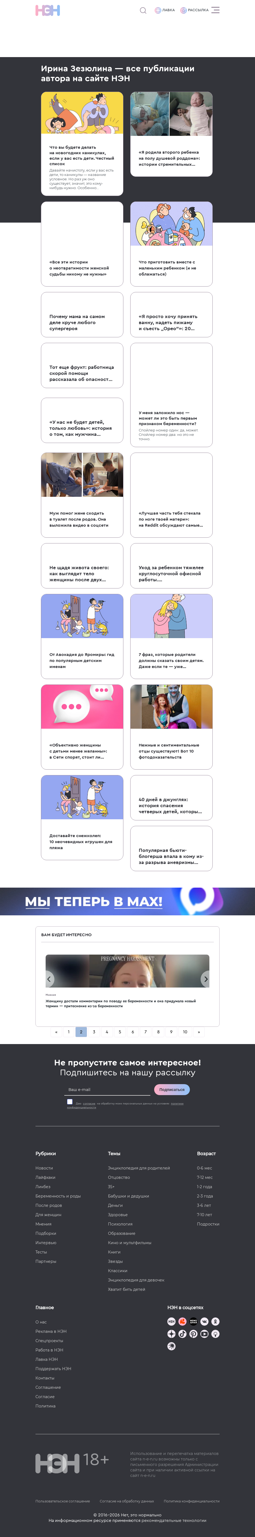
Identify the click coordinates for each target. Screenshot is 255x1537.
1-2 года (204, 1186)
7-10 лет (204, 1214)
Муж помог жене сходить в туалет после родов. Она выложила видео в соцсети (79, 519)
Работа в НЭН (49, 1350)
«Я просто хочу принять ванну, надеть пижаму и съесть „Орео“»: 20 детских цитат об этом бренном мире (168, 323)
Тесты (41, 1252)
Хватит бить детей (126, 1289)
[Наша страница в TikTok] (182, 1334)
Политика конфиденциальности (192, 1501)
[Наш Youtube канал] (204, 1334)
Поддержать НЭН (53, 1368)
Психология (120, 1224)
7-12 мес (205, 1177)
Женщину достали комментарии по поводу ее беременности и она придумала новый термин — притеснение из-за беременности (121, 1003)
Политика (45, 1406)
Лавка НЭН (46, 1359)
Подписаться (172, 1089)
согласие (89, 1103)
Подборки (45, 1233)
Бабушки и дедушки (128, 1196)
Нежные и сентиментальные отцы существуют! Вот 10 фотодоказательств (169, 751)
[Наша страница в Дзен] (171, 1334)
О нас (41, 1322)
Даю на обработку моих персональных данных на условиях (125, 1105)
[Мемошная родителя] (193, 1322)
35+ (111, 1186)
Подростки (208, 1224)
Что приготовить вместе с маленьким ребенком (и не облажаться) (167, 268)
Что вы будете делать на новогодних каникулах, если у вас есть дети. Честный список (81, 155)
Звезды (115, 1261)
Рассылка (194, 10)
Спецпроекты (49, 1340)
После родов (48, 1205)
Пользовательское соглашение (62, 1501)
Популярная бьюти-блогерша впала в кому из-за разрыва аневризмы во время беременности (171, 856)
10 (185, 1032)
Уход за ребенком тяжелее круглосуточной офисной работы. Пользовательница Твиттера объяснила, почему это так (171, 574)
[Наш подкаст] (171, 1347)
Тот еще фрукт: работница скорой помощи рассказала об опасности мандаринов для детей (81, 373)
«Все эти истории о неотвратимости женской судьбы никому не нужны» (79, 268)
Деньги (115, 1205)
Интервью (45, 1242)
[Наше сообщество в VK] (204, 1322)
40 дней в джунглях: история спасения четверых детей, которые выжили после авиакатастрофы (170, 806)
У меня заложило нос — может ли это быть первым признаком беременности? (168, 418)
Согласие (45, 1396)
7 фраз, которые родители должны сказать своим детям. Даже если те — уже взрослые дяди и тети (171, 661)
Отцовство (119, 1177)
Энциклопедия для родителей (139, 1168)
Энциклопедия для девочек (136, 1280)
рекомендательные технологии (174, 1520)
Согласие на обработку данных (127, 1501)
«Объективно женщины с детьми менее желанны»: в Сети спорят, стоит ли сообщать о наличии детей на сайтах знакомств (78, 751)
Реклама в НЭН (51, 1331)
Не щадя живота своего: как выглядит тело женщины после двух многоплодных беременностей (79, 574)
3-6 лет (204, 1205)
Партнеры (45, 1261)
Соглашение (48, 1387)
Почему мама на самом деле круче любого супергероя (77, 322)
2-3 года (205, 1196)
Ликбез (42, 1186)
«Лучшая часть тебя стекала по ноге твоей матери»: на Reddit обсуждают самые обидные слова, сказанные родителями (170, 519)
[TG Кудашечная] (182, 1322)
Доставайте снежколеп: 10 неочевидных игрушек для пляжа (80, 842)
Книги (114, 1252)
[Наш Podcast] (215, 1334)
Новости (44, 1168)
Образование (121, 1233)
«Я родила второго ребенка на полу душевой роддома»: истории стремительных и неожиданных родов (169, 158)
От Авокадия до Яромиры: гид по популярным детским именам (81, 660)
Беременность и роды (58, 1196)
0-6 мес (204, 1168)
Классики (117, 1270)
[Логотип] (47, 10)
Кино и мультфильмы (129, 1242)
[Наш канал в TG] (171, 1322)
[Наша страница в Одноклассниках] (215, 1322)
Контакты (44, 1378)
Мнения (51, 995)
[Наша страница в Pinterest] (193, 1334)
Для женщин (48, 1214)
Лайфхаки (45, 1177)
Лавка (165, 10)
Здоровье (118, 1214)
